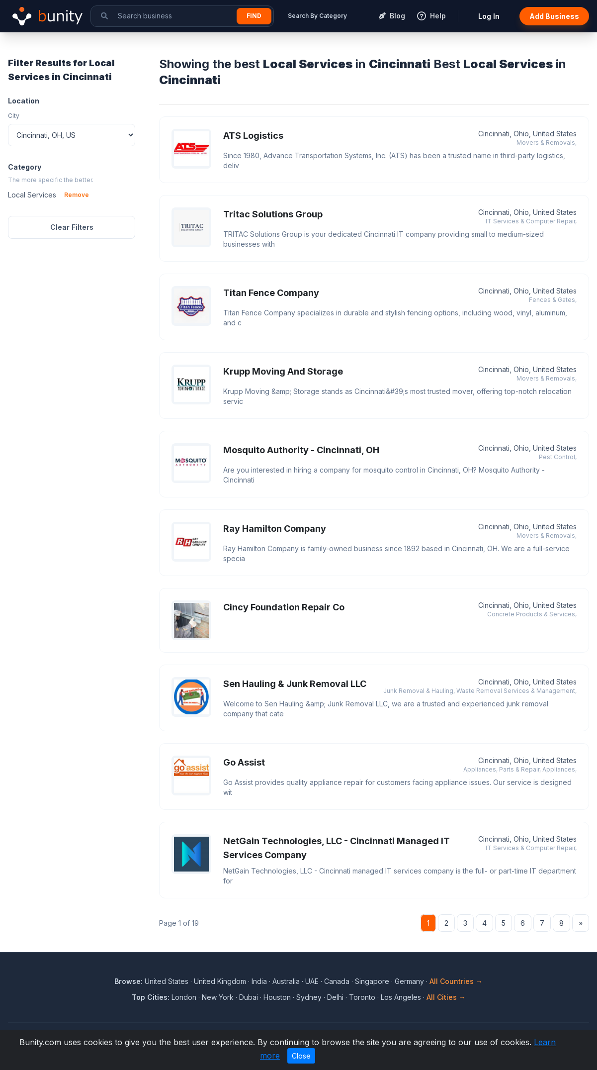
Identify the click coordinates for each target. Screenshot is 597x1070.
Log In (489, 16)
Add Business (554, 16)
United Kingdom (220, 981)
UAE (312, 981)
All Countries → (456, 981)
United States (166, 981)
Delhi (335, 997)
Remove (76, 194)
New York (218, 997)
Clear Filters (71, 227)
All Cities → (446, 997)
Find (254, 15)
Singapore (372, 981)
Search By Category (317, 15)
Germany (409, 981)
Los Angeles (401, 997)
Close (301, 1056)
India (259, 981)
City (13, 115)
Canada (336, 981)
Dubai (248, 997)
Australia (286, 981)
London (183, 997)
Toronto (362, 997)
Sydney (309, 997)
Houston (277, 997)
